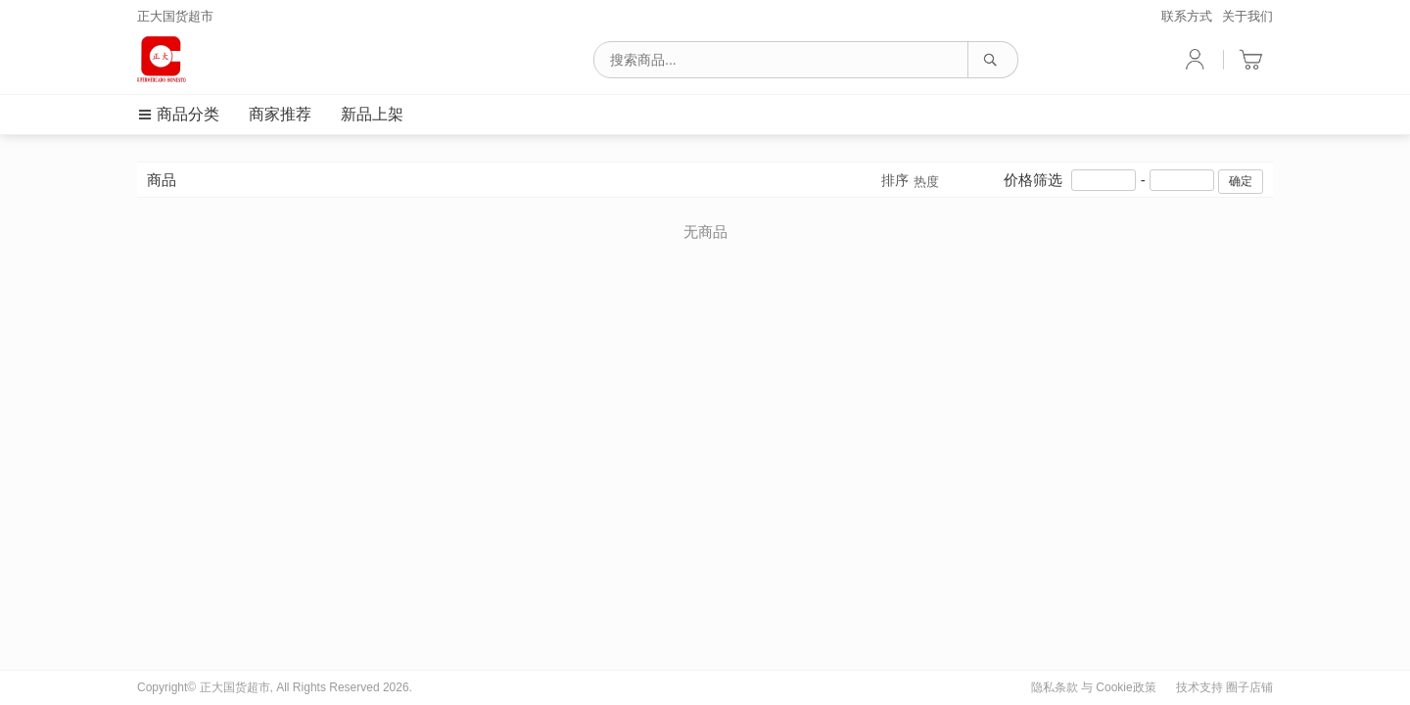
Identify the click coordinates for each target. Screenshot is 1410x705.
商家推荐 (280, 114)
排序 (910, 181)
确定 (1240, 181)
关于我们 (1247, 16)
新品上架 (372, 114)
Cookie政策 (1125, 687)
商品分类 (178, 114)
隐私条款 (1054, 687)
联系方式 (1186, 16)
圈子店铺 (1249, 687)
